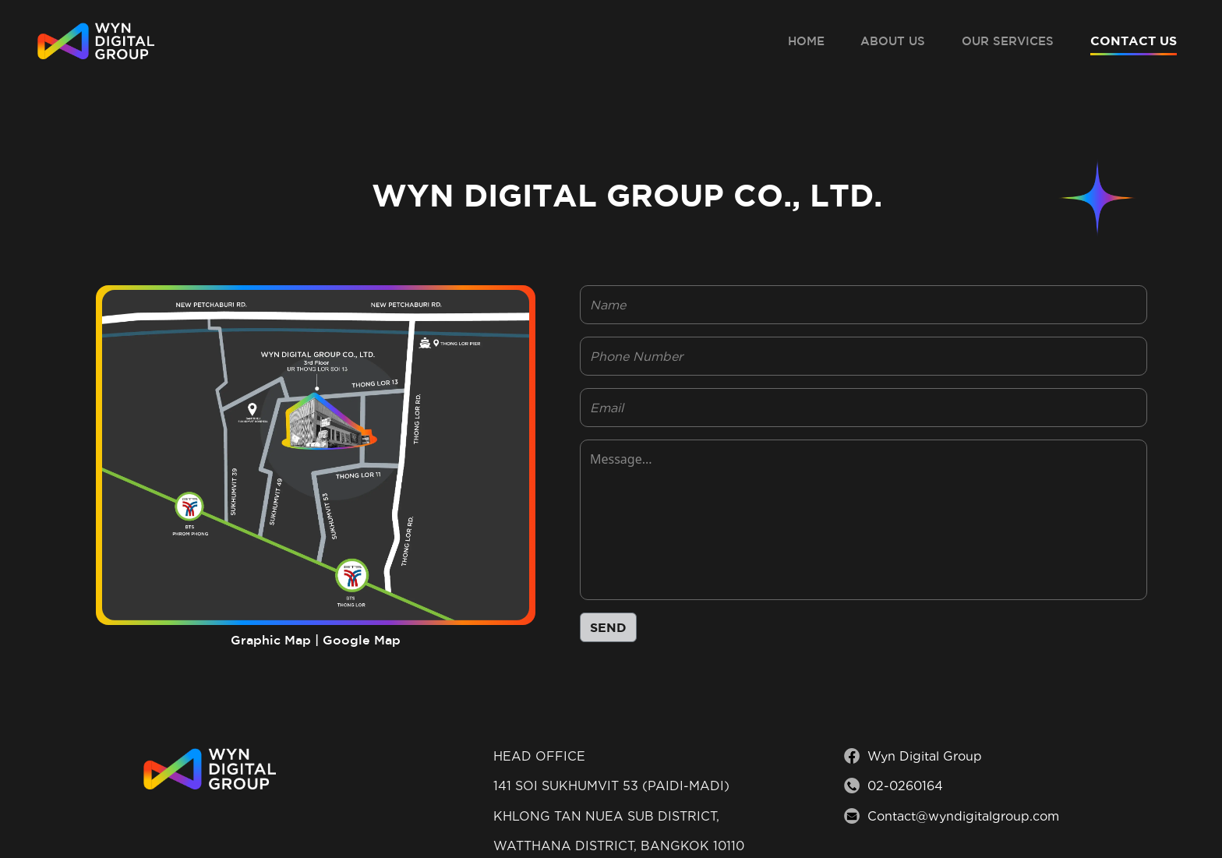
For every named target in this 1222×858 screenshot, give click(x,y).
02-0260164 (905, 786)
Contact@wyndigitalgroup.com (963, 816)
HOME (806, 41)
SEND (608, 627)
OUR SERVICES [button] (1008, 41)
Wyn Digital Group (924, 756)
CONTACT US (1133, 41)
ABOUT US (892, 41)
